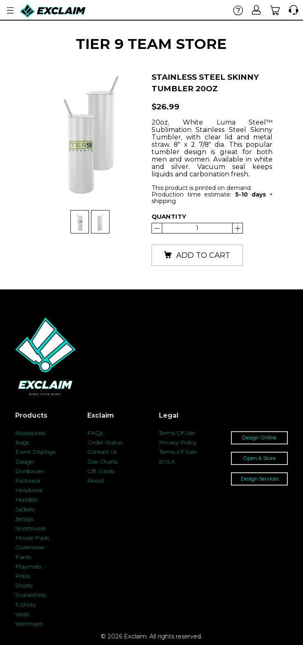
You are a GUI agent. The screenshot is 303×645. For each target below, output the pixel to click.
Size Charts (102, 461)
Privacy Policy (177, 442)
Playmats (28, 566)
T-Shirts (25, 604)
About (96, 480)
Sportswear (30, 528)
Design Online (259, 438)
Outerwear (29, 547)
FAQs (95, 433)
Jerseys (24, 518)
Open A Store (259, 458)
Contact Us (102, 451)
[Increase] (157, 228)
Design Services (259, 479)
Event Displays (35, 451)
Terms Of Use (177, 433)
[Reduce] (237, 228)
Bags (22, 442)
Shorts (24, 585)
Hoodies (26, 499)
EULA (167, 461)
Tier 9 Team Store (151, 44)
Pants (23, 557)
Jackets (25, 509)
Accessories (30, 433)
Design (24, 461)
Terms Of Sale (177, 451)
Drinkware (29, 471)
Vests (22, 614)
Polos (22, 576)
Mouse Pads (32, 537)
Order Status (104, 442)
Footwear (28, 480)
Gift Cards (100, 471)
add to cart (197, 255)
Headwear (29, 490)
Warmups (29, 623)
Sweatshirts (30, 595)
